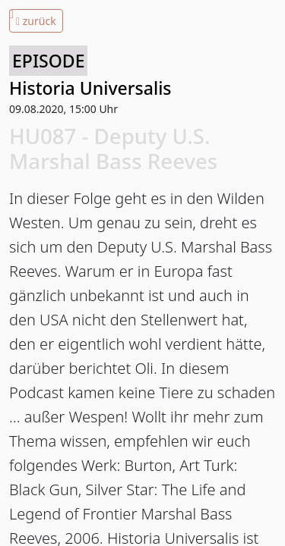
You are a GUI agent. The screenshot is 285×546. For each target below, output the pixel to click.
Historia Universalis (90, 88)
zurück (36, 21)
